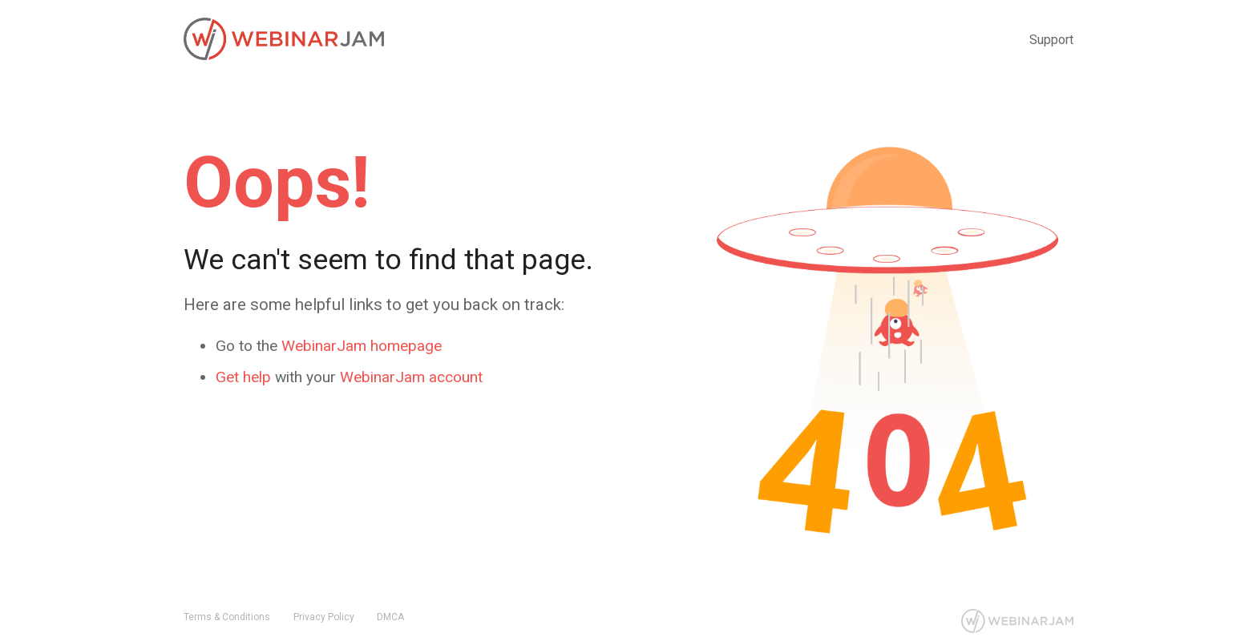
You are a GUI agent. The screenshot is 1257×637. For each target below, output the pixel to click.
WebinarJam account (411, 377)
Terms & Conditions (227, 617)
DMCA (390, 617)
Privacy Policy (323, 617)
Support (1051, 39)
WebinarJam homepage (361, 346)
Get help (243, 377)
